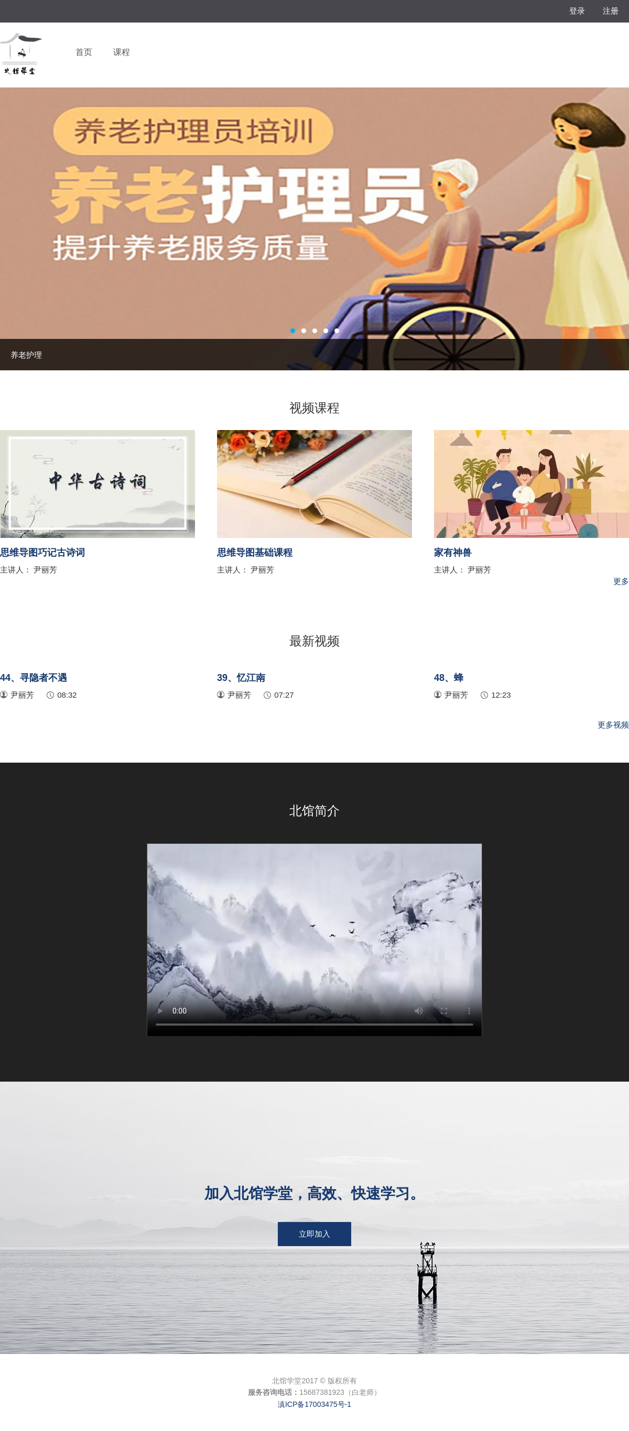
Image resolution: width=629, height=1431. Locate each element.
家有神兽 (453, 552)
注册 (611, 10)
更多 (621, 581)
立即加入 (314, 1233)
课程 (121, 52)
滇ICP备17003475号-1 (314, 1404)
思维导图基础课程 (254, 552)
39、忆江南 (241, 678)
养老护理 (26, 354)
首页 (83, 52)
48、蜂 (448, 678)
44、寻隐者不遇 (33, 678)
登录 (577, 10)
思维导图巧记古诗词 (42, 552)
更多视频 (613, 724)
